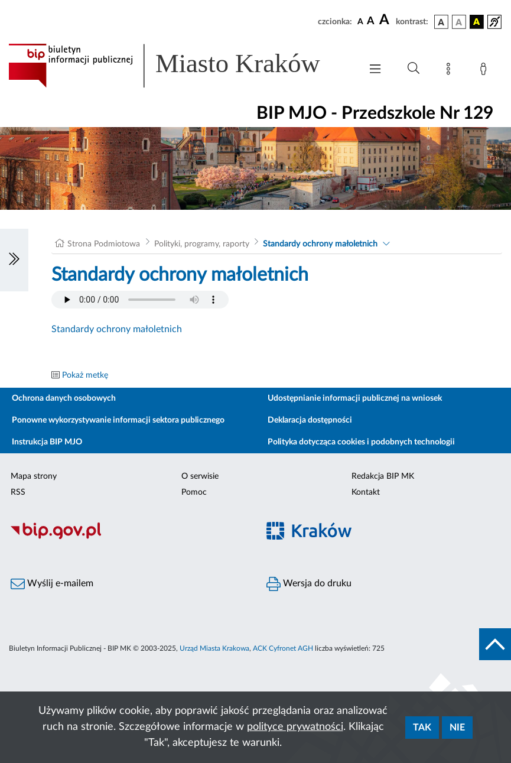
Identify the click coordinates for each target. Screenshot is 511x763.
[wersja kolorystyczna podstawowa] (441, 22)
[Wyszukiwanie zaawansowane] (413, 68)
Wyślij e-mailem (52, 584)
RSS (18, 492)
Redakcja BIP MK (382, 476)
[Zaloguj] (485, 71)
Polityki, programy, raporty (201, 244)
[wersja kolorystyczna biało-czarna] (459, 22)
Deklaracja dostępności (310, 420)
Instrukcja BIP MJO (47, 442)
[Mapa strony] (450, 71)
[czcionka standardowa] (360, 21)
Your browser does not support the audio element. (140, 300)
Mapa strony (34, 476)
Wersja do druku (308, 584)
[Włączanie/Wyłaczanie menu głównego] (375, 70)
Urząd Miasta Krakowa (214, 648)
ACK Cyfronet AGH (283, 648)
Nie (457, 727)
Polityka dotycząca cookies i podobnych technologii (361, 442)
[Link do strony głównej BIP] (179, 66)
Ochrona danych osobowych (64, 398)
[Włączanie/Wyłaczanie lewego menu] (14, 260)
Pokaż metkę (85, 375)
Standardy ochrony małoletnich (320, 244)
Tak (422, 727)
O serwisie (200, 476)
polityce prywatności (295, 727)
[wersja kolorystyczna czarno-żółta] (476, 22)
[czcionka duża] (385, 20)
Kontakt (365, 492)
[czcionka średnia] (371, 22)
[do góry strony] (495, 644)
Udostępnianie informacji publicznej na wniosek (355, 398)
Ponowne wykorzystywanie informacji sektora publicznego (118, 420)
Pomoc (194, 492)
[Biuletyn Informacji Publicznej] (128, 537)
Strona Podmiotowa (103, 244)
